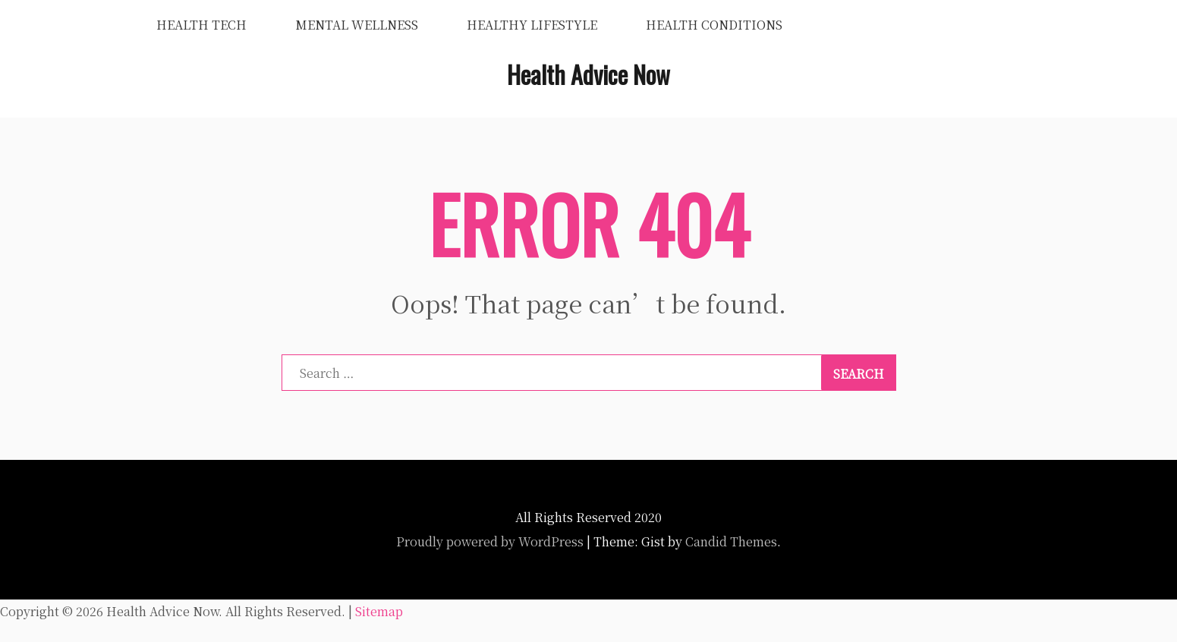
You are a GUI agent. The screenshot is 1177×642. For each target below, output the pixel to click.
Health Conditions (714, 24)
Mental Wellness (356, 24)
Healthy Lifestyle (532, 24)
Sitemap (379, 611)
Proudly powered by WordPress (490, 541)
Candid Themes (731, 541)
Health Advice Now (588, 74)
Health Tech (201, 24)
